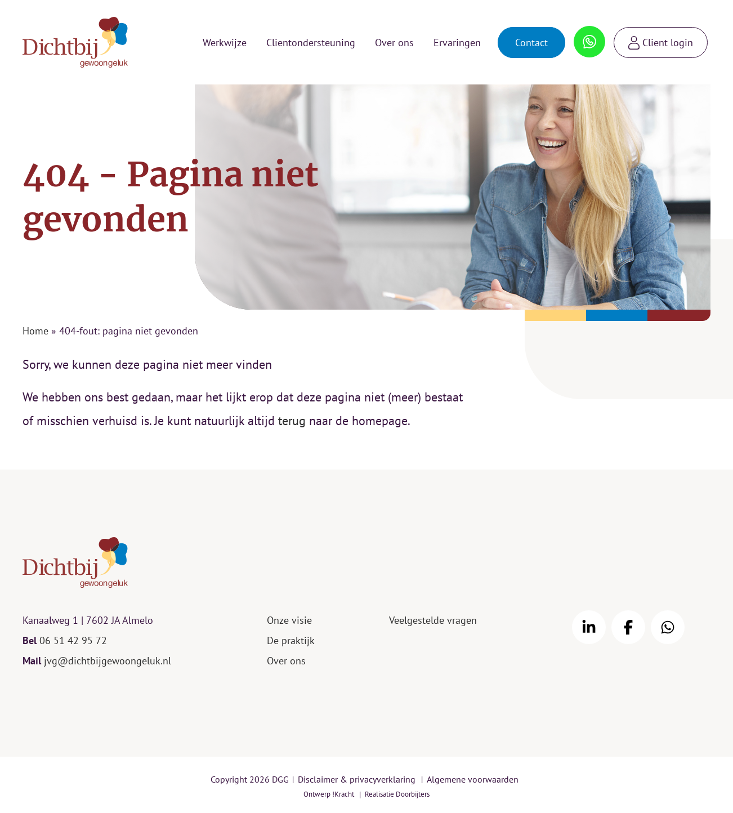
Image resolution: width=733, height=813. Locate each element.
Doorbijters (413, 794)
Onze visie (289, 620)
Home (35, 330)
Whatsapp (589, 36)
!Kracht (343, 794)
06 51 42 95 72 (73, 640)
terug (292, 420)
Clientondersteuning (310, 42)
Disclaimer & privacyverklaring (356, 779)
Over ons (394, 42)
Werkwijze (225, 42)
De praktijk (291, 640)
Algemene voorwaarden (473, 779)
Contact (531, 42)
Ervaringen (457, 42)
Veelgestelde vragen (433, 620)
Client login (667, 42)
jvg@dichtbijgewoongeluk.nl (107, 660)
